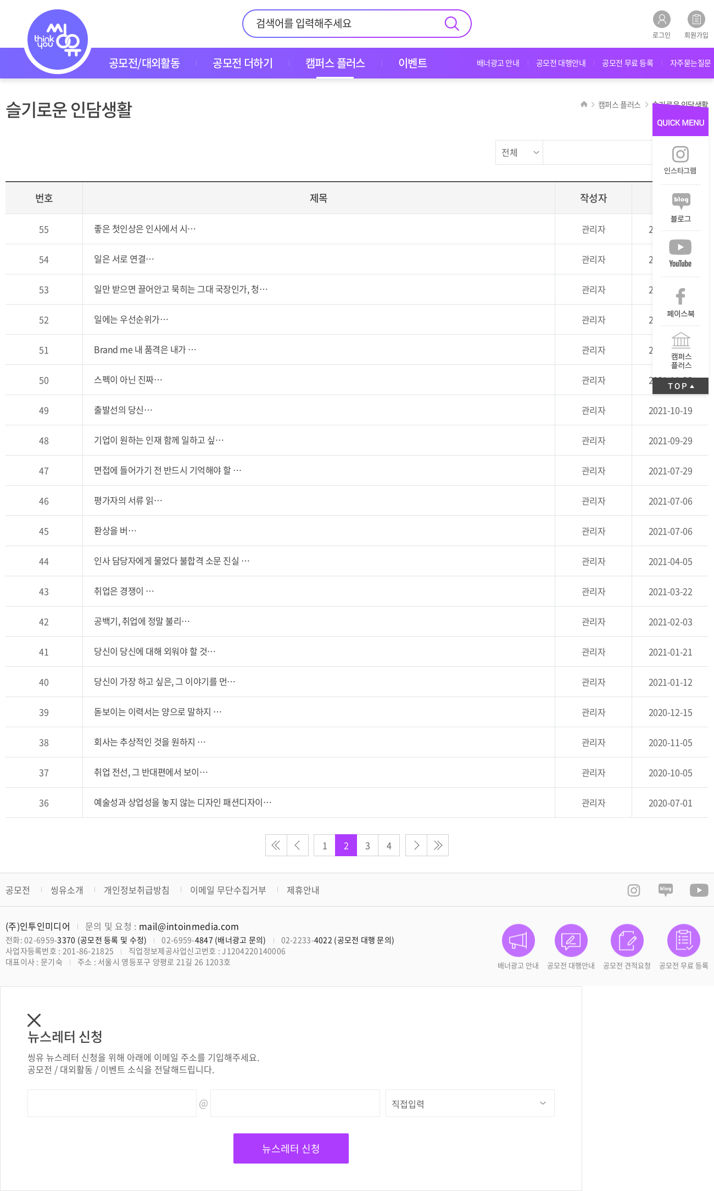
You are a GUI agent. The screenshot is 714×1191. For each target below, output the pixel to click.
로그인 (661, 24)
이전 (298, 845)
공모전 (17, 889)
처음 (276, 845)
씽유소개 (67, 889)
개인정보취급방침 (137, 889)
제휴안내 (303, 889)
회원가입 (696, 24)
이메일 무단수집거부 (228, 889)
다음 (416, 845)
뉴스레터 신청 (291, 1148)
